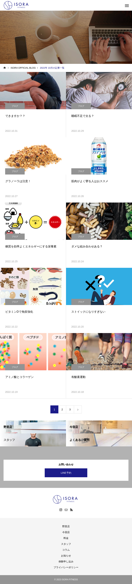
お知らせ (66, 555)
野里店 (66, 526)
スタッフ (66, 544)
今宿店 (66, 532)
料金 (66, 538)
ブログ (15, 106)
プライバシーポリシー (66, 567)
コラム (66, 549)
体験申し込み (66, 561)
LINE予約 (66, 472)
